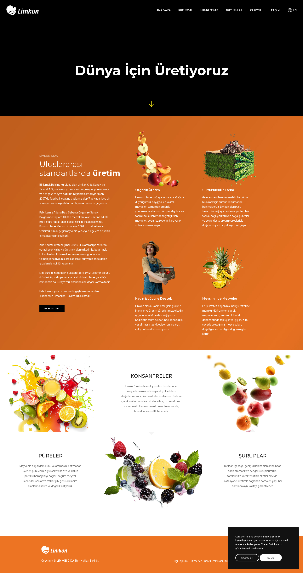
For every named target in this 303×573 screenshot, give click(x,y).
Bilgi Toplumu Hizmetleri (187, 561)
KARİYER (247, 6)
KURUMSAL (177, 6)
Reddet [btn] (271, 557)
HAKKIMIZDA (52, 284)
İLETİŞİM (266, 6)
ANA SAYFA (156, 6)
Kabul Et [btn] (247, 557)
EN (285, 6)
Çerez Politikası (213, 561)
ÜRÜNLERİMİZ (201, 6)
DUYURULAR (226, 6)
